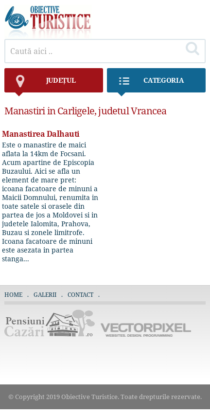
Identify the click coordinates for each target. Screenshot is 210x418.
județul (45, 83)
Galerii (45, 295)
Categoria (150, 83)
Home (13, 295)
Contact (80, 295)
